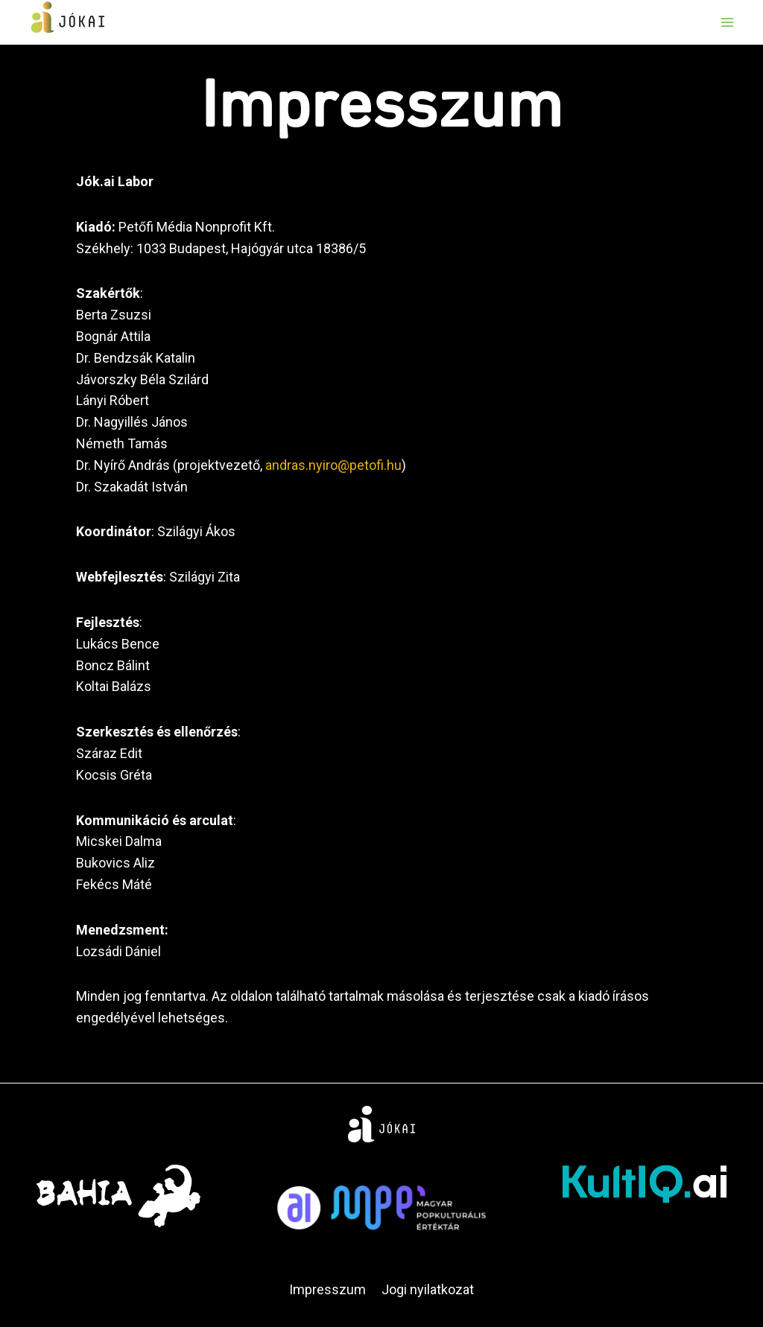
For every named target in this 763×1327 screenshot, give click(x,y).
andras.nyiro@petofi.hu (333, 465)
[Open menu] (727, 22)
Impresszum (327, 1289)
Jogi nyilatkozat (428, 1289)
